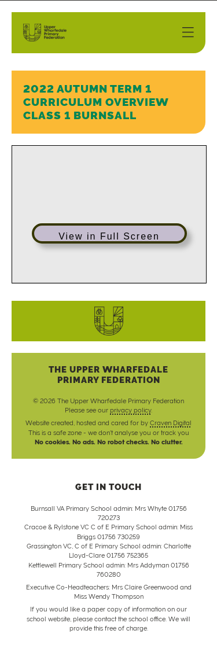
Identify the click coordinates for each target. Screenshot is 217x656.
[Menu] (188, 33)
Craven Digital (171, 422)
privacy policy (130, 410)
